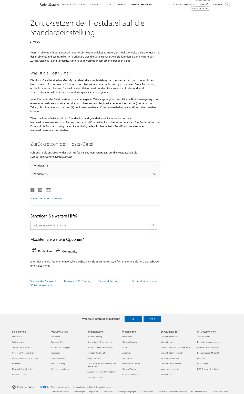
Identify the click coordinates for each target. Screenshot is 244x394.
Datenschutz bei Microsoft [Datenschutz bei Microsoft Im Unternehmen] (208, 353)
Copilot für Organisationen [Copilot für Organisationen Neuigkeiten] (23, 353)
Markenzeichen (147, 391)
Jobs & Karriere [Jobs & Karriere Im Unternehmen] (203, 336)
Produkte (94, 4)
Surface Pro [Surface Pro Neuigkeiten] (17, 336)
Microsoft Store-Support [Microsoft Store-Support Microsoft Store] (61, 347)
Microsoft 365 (69, 4)
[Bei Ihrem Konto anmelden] (221, 5)
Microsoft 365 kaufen (141, 4)
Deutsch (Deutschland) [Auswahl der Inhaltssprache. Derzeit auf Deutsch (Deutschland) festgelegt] (26, 386)
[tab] (43, 251)
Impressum (93, 391)
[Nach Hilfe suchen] (203, 4)
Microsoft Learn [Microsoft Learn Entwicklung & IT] (167, 342)
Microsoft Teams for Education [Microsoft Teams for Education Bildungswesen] (100, 347)
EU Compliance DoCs (200, 391)
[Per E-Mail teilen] (47, 189)
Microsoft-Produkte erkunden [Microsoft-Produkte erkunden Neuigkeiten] (24, 369)
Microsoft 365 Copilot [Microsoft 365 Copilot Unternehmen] (131, 363)
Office (82, 4)
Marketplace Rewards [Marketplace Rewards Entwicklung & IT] (170, 369)
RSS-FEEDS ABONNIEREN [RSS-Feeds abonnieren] (47, 198)
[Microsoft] (23, 4)
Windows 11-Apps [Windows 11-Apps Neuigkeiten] (19, 374)
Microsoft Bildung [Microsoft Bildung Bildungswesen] (94, 336)
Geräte (108, 4)
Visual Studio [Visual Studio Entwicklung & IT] (166, 374)
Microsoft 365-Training (77, 281)
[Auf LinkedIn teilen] (39, 189)
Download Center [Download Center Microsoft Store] (58, 342)
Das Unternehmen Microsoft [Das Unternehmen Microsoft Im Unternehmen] (209, 342)
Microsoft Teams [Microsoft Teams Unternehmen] (129, 369)
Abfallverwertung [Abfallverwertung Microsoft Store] (58, 363)
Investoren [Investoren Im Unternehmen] (201, 358)
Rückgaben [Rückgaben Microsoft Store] (55, 353)
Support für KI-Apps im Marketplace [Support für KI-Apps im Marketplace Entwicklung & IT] (175, 347)
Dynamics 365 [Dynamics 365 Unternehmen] (128, 353)
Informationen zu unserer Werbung (172, 391)
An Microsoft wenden (60, 391)
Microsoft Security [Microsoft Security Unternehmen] (129, 342)
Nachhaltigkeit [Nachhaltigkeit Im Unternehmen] (203, 363)
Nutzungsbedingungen (127, 391)
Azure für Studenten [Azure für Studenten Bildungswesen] (95, 377)
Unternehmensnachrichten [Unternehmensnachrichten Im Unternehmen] (208, 347)
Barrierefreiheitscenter (145, 281)
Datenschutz (108, 391)
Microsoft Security (108, 281)
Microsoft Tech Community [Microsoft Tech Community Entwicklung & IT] (172, 353)
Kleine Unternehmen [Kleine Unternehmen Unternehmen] (130, 374)
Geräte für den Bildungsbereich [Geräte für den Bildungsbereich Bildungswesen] (100, 342)
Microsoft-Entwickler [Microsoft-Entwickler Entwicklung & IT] (169, 336)
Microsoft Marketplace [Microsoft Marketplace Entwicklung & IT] (170, 358)
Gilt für (36, 42)
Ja (133, 319)
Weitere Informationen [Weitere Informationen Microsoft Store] (60, 369)
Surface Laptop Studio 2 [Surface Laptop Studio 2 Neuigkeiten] (22, 347)
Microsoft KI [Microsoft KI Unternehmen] (127, 336)
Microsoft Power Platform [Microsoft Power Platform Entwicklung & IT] (171, 363)
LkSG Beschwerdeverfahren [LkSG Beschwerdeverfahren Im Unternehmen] (208, 369)
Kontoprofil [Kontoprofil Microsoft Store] (55, 336)
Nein (152, 319)
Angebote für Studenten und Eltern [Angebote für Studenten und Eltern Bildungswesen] (101, 371)
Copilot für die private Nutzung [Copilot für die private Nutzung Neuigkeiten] (25, 358)
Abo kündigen (79, 391)
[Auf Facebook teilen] (32, 189)
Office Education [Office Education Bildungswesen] (94, 358)
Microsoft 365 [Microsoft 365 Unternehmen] (127, 358)
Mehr (120, 4)
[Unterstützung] (49, 4)
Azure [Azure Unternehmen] (124, 347)
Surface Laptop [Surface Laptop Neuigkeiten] (18, 342)
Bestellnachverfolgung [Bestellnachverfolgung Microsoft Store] (60, 358)
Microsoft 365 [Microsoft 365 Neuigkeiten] (18, 363)
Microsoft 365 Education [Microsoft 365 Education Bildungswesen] (97, 353)
